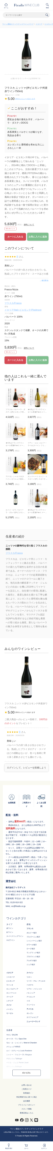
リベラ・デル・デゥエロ (36, 981)
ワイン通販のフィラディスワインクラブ (17, 24)
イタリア (39, 24)
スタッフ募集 (26, 1109)
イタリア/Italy (12, 310)
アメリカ (30, 1009)
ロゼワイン (10, 940)
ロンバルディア (12, 989)
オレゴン (30, 1013)
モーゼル (9, 1013)
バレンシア (31, 993)
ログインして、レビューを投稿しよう (26, 767)
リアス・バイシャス (34, 989)
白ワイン (9, 932)
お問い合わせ (26, 1085)
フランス (30, 929)
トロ (28, 1001)
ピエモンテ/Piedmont (30, 310)
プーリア (9, 997)
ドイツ (8, 1005)
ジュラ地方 (31, 965)
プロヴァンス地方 (33, 957)
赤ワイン (9, 928)
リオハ (29, 977)
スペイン (30, 973)
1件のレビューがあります (25, 99)
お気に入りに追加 (38, 236)
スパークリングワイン (14, 936)
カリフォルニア (32, 1017)
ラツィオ (9, 985)
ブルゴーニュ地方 (33, 937)
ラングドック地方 (33, 953)
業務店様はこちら (26, 1113)
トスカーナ (10, 977)
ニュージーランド (33, 1021)
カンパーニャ (11, 993)
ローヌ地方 (31, 949)
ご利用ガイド (26, 1089)
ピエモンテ (10, 981)
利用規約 (26, 1093)
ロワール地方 (32, 945)
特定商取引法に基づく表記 (26, 1097)
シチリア (9, 1001)
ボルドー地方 (32, 933)
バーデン (9, 1009)
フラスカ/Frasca (13, 303)
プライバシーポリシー (26, 1105)
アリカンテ (31, 997)
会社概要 (26, 1101)
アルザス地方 (32, 961)
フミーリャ (31, 1005)
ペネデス (30, 985)
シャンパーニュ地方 (34, 941)
